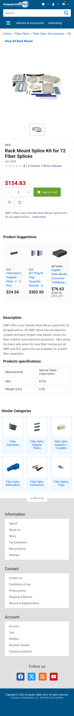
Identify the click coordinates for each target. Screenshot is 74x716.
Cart (11, 632)
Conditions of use (19, 584)
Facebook (20, 676)
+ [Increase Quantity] (28, 192)
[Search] (66, 13)
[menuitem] (45, 4)
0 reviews (34, 166)
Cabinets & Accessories (30, 23)
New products (17, 548)
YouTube (53, 676)
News (12, 536)
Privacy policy (17, 590)
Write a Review (52, 166)
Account (14, 626)
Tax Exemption (18, 542)
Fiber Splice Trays (61, 483)
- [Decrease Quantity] (8, 192)
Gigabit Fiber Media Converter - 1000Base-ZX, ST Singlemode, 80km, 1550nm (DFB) (60, 276)
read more (39, 217)
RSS (42, 676)
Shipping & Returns (20, 597)
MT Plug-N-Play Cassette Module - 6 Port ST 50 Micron (36, 279)
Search (13, 523)
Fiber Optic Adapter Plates (37, 445)
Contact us (15, 578)
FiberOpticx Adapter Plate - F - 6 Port (13, 279)
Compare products (20, 651)
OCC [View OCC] (8, 145)
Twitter (31, 676)
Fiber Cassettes (13, 443)
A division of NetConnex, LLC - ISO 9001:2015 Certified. (36, 698)
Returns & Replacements (24, 603)
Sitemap (14, 555)
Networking (55, 23)
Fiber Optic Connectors (37, 483)
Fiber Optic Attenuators (13, 483)
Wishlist (14, 638)
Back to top (38, 498)
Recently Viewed (19, 645)
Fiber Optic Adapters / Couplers (61, 445)
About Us (14, 529)
